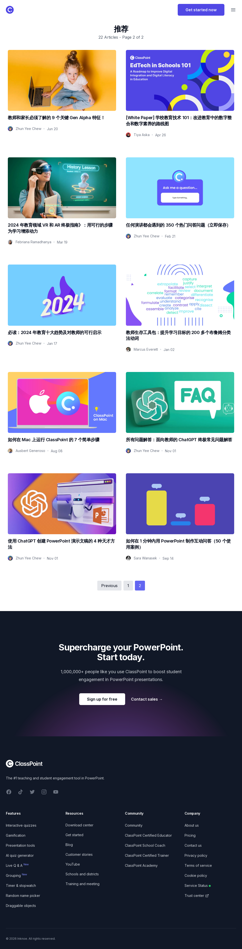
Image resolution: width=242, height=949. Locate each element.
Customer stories (79, 854)
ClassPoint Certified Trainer (147, 855)
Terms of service (198, 865)
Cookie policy (196, 875)
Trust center (197, 895)
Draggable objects (21, 905)
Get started (74, 835)
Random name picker (23, 895)
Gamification (15, 835)
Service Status (198, 885)
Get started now (201, 9)
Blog (69, 845)
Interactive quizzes (21, 825)
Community (134, 825)
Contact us (193, 845)
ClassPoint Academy (141, 865)
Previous (109, 585)
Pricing (190, 835)
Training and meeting (82, 884)
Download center (79, 825)
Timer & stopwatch (21, 885)
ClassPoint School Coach (145, 845)
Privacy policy (196, 855)
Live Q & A (17, 865)
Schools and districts (82, 874)
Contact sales (147, 699)
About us (192, 825)
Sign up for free (102, 699)
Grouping (16, 875)
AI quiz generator (20, 855)
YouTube (73, 864)
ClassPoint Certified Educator (148, 835)
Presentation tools (20, 845)
